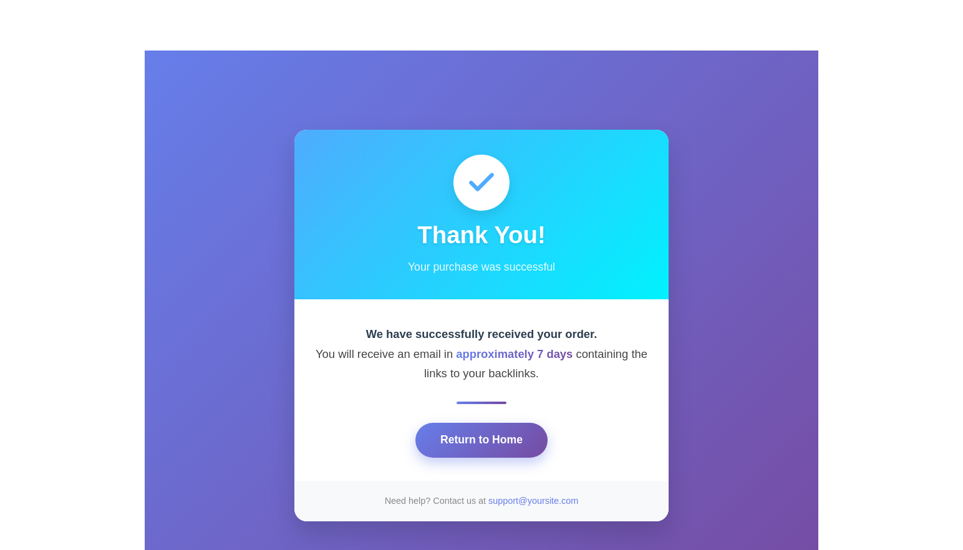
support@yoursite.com (533, 501)
